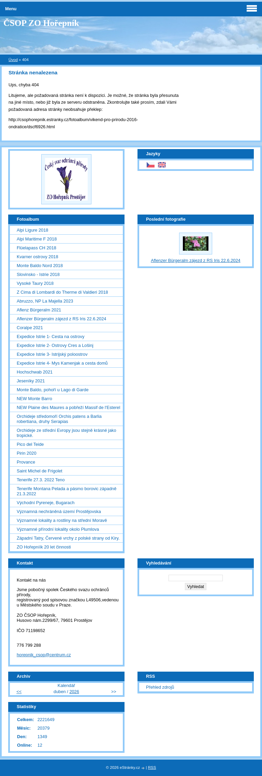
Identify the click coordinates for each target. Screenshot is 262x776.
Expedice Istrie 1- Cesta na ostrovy (50, 336)
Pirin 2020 (27, 453)
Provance (26, 462)
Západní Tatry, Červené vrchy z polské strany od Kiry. (68, 538)
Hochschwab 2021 (35, 372)
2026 (74, 691)
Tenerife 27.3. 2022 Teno (41, 479)
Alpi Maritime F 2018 (37, 238)
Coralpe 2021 (30, 327)
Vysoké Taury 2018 (35, 283)
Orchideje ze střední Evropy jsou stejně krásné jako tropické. (66, 433)
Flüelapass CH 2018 (36, 247)
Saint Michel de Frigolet (39, 470)
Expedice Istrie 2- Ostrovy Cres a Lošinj (55, 345)
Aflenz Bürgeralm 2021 (39, 309)
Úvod (13, 60)
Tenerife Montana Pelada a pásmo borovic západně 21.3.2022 (66, 491)
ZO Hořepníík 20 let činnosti (44, 547)
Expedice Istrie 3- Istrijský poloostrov (52, 354)
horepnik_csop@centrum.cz (44, 654)
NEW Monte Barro (34, 398)
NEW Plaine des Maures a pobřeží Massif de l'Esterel (68, 407)
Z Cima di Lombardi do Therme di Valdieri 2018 (62, 292)
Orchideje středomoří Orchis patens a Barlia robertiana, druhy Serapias (59, 419)
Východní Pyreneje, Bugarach (45, 502)
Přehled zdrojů (160, 687)
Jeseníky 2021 (31, 380)
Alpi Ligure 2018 (32, 230)
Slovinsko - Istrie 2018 (38, 274)
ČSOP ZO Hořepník (41, 23)
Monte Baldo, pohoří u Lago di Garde (53, 389)
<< (18, 691)
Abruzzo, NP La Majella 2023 (45, 301)
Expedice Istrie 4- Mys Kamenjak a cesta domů (62, 363)
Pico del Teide (30, 444)
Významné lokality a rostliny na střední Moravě (62, 520)
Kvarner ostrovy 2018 (37, 256)
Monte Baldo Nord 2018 (40, 265)
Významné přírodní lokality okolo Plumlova (58, 529)
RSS (152, 767)
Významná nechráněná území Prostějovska (59, 511)
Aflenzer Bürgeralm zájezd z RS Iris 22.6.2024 (61, 318)
